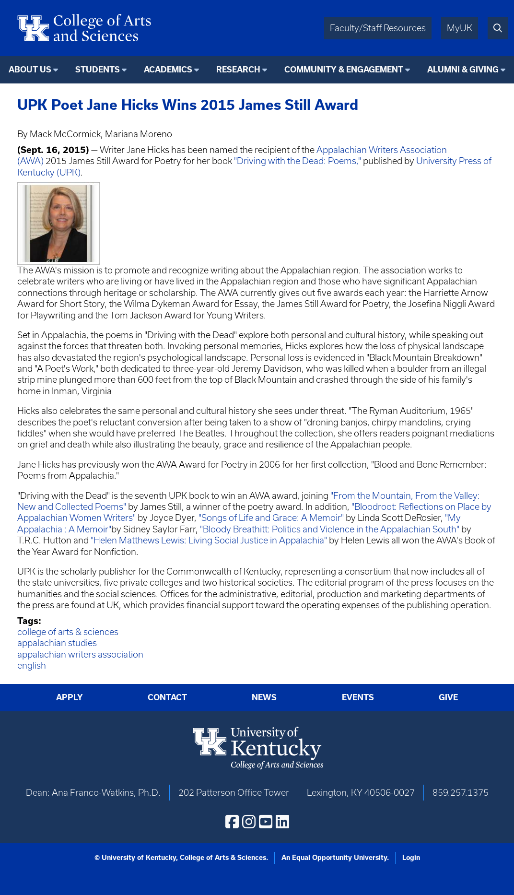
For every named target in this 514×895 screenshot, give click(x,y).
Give (448, 697)
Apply (69, 697)
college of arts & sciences (67, 632)
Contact (167, 697)
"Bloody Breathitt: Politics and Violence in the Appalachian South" (329, 529)
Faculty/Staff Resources (378, 28)
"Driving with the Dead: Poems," (297, 161)
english (31, 665)
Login (411, 857)
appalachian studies (57, 643)
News (264, 697)
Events (358, 697)
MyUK (459, 28)
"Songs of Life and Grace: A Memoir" (271, 518)
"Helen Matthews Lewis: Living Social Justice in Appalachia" (209, 540)
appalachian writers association (80, 654)
